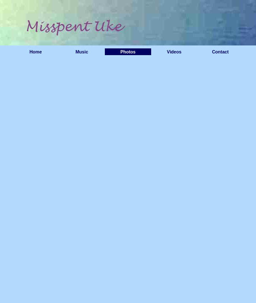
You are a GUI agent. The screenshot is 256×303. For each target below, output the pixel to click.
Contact (220, 51)
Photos (128, 51)
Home (35, 51)
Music (81, 51)
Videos (174, 51)
